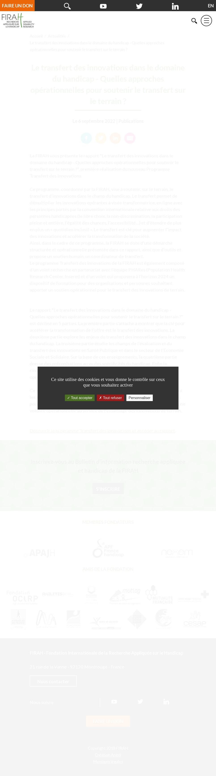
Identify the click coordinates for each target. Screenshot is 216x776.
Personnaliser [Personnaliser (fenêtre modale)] (139, 398)
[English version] (211, 5)
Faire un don (17, 5)
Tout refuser (110, 398)
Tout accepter (79, 398)
